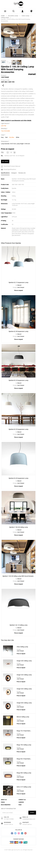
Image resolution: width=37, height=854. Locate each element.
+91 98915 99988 (9, 819)
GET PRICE (5, 161)
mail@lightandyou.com (28, 819)
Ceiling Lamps (5, 17)
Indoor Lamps (25, 15)
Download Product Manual (10, 166)
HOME (3, 15)
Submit (32, 812)
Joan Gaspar (5, 77)
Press (3, 802)
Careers (21, 802)
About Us (4, 799)
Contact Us (22, 799)
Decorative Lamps (13, 15)
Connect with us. (8, 824)
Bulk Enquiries (5, 804)
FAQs (20, 804)
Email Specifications (8, 169)
